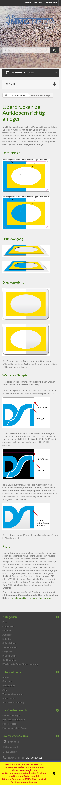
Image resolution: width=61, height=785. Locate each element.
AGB (4, 690)
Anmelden (38, 3)
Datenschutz (8, 698)
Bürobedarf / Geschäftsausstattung (20, 664)
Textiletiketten (9, 647)
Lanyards (7, 651)
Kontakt (28, 3)
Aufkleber (7, 635)
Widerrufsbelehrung (12, 694)
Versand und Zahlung (13, 702)
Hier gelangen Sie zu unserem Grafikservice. (30, 598)
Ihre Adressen (9, 724)
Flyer (4, 622)
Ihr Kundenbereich (14, 710)
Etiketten (6, 639)
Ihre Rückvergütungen (13, 719)
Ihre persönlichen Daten (14, 728)
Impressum (51, 2)
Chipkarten (8, 626)
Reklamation (8, 685)
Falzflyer (6, 630)
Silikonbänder (9, 643)
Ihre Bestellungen (11, 715)
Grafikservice (9, 660)
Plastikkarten (9, 656)
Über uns (7, 681)
